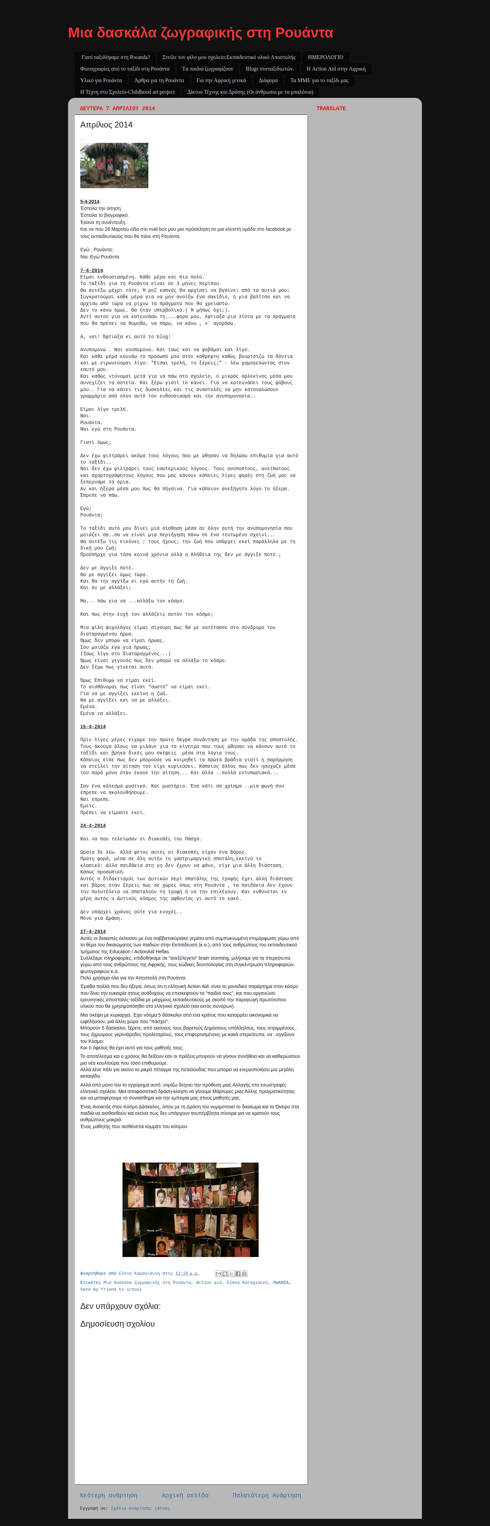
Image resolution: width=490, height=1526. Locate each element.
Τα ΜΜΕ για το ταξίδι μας (319, 80)
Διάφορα (268, 80)
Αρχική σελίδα (185, 1495)
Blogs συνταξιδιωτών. (270, 69)
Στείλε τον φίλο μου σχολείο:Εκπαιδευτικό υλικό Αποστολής (229, 57)
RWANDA (281, 1283)
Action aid (209, 1283)
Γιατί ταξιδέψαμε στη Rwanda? (116, 57)
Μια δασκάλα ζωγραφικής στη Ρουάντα (200, 33)
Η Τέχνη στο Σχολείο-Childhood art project (127, 92)
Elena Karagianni (247, 1283)
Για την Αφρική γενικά (221, 80)
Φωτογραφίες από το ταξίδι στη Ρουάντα (124, 69)
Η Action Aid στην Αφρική (336, 69)
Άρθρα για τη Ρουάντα (159, 80)
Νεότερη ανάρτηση (108, 1495)
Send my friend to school (111, 1289)
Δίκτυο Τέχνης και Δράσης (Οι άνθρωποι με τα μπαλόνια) (250, 92)
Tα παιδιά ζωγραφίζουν (207, 69)
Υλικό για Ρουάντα (101, 80)
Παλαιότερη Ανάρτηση (267, 1495)
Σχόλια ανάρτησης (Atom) (140, 1508)
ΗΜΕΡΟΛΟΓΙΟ (325, 57)
